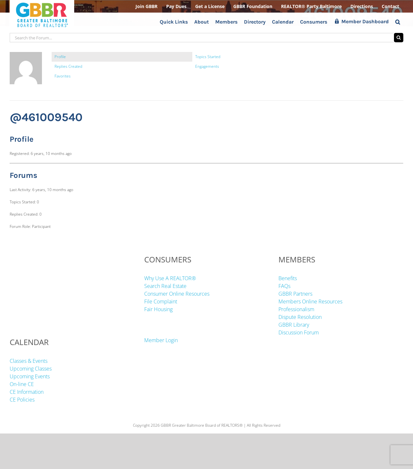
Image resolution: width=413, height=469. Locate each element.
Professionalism (296, 309)
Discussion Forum (298, 332)
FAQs (284, 286)
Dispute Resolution (300, 317)
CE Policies (22, 399)
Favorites (63, 76)
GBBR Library (293, 324)
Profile (60, 56)
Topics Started (207, 56)
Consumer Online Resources (176, 293)
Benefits (287, 278)
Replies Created (68, 66)
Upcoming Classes (31, 368)
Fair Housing (158, 309)
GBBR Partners (295, 293)
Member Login (161, 340)
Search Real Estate (165, 286)
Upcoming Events (30, 376)
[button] (397, 22)
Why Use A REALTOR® (170, 278)
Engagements (207, 66)
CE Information (27, 391)
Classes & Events (28, 360)
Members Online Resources (310, 301)
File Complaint (160, 301)
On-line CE (22, 384)
